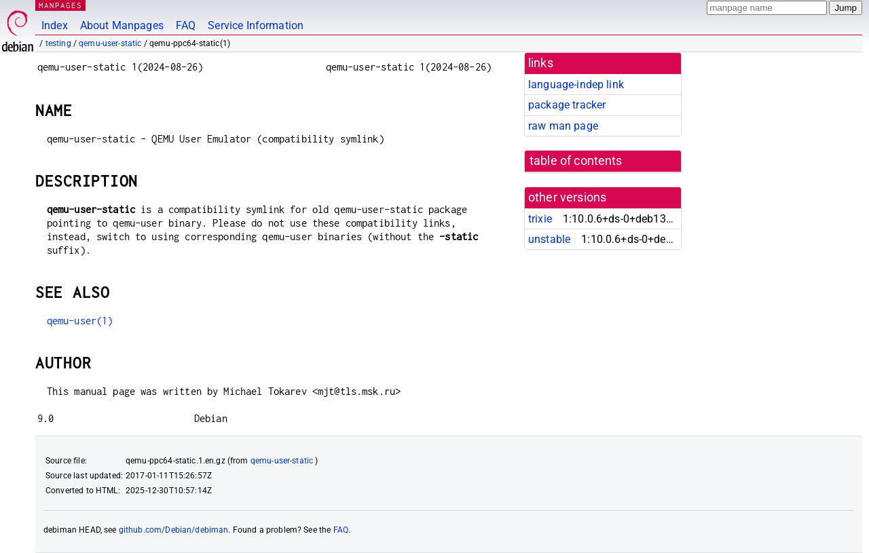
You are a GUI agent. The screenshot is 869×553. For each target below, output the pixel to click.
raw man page (563, 125)
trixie (540, 218)
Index (54, 25)
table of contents (576, 161)
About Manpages (122, 25)
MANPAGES (60, 5)
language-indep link (576, 84)
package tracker (567, 104)
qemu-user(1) (80, 320)
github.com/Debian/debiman (174, 530)
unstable (549, 239)
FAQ (186, 25)
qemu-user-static (110, 43)
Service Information (255, 25)
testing (58, 43)
